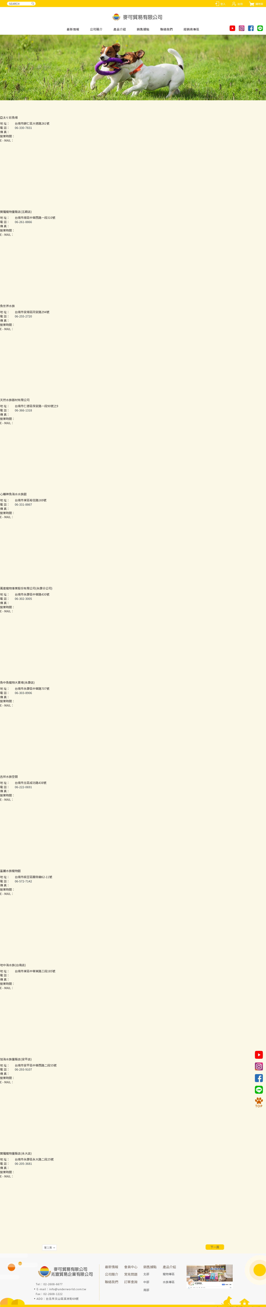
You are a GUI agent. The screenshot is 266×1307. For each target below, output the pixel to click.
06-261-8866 (23, 231)
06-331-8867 (23, 513)
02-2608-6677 (53, 1284)
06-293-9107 (23, 1078)
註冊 (240, 4)
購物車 (259, 4)
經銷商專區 (191, 29)
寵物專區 (169, 1274)
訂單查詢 (130, 1281)
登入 (223, 4)
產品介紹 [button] (119, 29)
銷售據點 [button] (143, 29)
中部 (146, 1282)
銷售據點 (150, 1266)
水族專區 (169, 1282)
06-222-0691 (23, 796)
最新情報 (73, 29)
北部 (146, 1274)
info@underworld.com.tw (67, 1289)
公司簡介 (96, 29)
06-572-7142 (23, 890)
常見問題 (130, 1274)
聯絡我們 (166, 29)
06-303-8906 (23, 702)
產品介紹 (169, 1266)
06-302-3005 (23, 607)
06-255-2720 (23, 325)
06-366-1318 (23, 419)
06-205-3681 (23, 1173)
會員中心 (130, 1266)
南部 (146, 1290)
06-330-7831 (23, 137)
